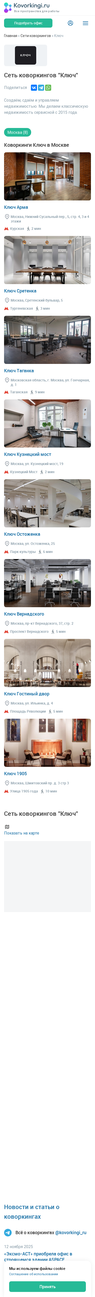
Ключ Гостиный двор (26, 694)
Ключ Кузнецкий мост (27, 454)
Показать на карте (21, 830)
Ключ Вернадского (24, 614)
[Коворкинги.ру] (27, 8)
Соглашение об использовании (33, 1274)
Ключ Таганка (19, 370)
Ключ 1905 (15, 773)
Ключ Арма (16, 207)
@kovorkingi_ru (70, 1232)
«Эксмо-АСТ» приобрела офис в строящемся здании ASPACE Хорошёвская (38, 1260)
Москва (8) (17, 132)
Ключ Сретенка (20, 291)
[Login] (70, 23)
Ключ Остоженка (22, 534)
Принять (48, 1286)
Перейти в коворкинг (47, 176)
